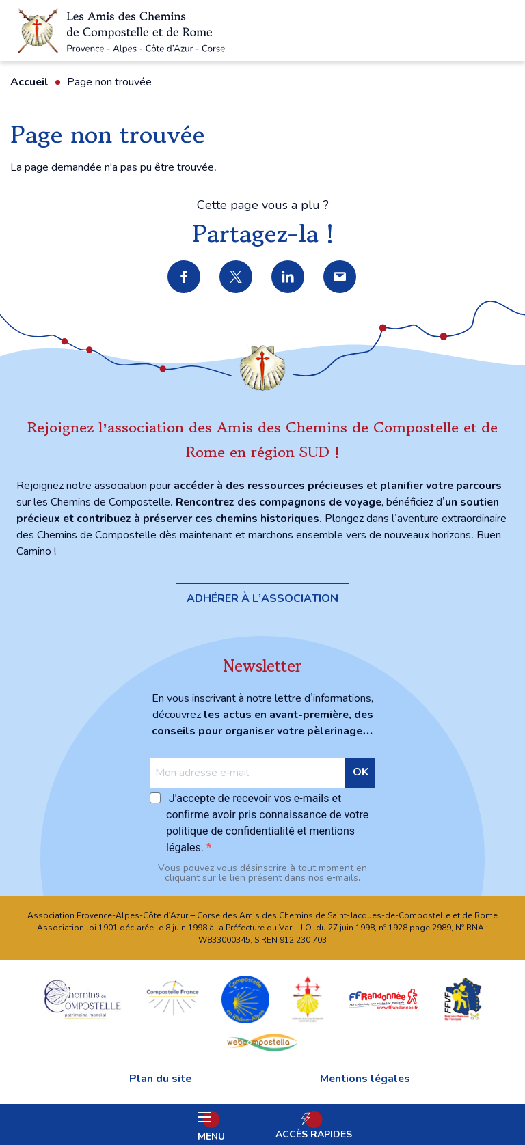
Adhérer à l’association (262, 598)
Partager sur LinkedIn (288, 277)
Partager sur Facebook (184, 277)
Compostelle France (172, 998)
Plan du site (160, 1078)
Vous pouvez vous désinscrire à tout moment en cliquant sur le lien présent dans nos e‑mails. (262, 873)
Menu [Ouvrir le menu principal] (211, 1127)
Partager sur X (236, 277)
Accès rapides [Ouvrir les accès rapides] (313, 1134)
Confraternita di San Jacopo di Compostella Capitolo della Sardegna (307, 998)
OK (360, 772)
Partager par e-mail (340, 277)
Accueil (29, 81)
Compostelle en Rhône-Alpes (245, 998)
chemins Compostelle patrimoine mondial (83, 998)
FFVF (462, 998)
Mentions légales (365, 1078)
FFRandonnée (383, 998)
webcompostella (262, 1041)
